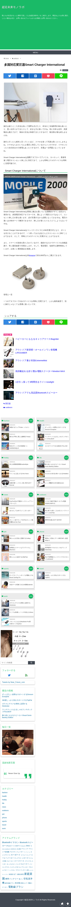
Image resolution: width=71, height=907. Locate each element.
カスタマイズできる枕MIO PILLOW (56, 446)
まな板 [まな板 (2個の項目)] (19, 849)
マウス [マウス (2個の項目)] (18, 870)
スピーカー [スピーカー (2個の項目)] (10, 861)
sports (4, 821)
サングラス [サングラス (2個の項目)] (17, 858)
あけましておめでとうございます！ (20, 510)
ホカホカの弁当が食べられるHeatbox (56, 473)
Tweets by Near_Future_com (13, 682)
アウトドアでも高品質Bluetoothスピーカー (36, 392)
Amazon (32, 255)
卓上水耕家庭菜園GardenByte (18, 464)
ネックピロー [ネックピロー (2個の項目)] (11, 864)
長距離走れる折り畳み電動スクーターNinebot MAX (40, 371)
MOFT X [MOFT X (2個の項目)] (17, 846)
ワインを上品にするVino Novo (19, 473)
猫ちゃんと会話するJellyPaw (18, 557)
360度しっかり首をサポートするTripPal (17, 700)
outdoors (65, 70)
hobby (4, 800)
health (4, 796)
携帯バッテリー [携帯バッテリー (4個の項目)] (11, 879)
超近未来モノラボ (13, 7)
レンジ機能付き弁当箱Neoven (54, 483)
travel (4, 825)
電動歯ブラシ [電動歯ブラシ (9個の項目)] (16, 886)
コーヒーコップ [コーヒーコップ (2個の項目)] (26, 855)
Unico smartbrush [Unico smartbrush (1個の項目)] (6, 849)
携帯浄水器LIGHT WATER (53, 520)
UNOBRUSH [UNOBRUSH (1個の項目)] (13, 849)
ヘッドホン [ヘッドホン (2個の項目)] (11, 870)
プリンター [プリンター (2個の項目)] (24, 867)
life (3, 803)
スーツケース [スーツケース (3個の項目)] (19, 861)
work (4, 828)
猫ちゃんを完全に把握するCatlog (19, 538)
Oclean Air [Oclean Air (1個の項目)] (23, 846)
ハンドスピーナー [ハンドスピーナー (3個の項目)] (22, 864)
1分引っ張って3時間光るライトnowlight (34, 382)
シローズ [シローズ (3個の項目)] (25, 858)
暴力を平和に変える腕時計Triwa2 (19, 436)
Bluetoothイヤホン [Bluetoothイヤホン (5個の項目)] (10, 842)
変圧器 (7, 404)
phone (4, 818)
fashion (5, 792)
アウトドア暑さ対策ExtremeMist (31, 360)
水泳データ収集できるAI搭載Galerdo (21, 584)
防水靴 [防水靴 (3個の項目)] (17, 883)
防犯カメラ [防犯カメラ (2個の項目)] (24, 883)
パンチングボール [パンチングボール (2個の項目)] (15, 867)
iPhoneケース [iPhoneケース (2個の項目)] (10, 846)
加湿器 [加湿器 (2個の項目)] (11, 874)
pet (3, 814)
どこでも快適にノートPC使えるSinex (21, 612)
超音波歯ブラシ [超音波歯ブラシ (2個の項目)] (10, 883)
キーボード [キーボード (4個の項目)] (15, 855)
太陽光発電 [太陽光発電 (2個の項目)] (20, 874)
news (4, 807)
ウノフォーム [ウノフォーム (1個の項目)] (27, 852)
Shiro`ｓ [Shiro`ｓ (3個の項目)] (29, 846)
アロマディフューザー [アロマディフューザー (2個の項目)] (17, 852)
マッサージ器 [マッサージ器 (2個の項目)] (24, 870)
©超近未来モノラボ (31, 900)
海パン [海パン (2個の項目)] (21, 879)
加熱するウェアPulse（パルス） (19, 427)
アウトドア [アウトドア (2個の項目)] (24, 849)
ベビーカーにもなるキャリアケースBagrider (37, 339)
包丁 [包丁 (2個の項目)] (14, 874)
